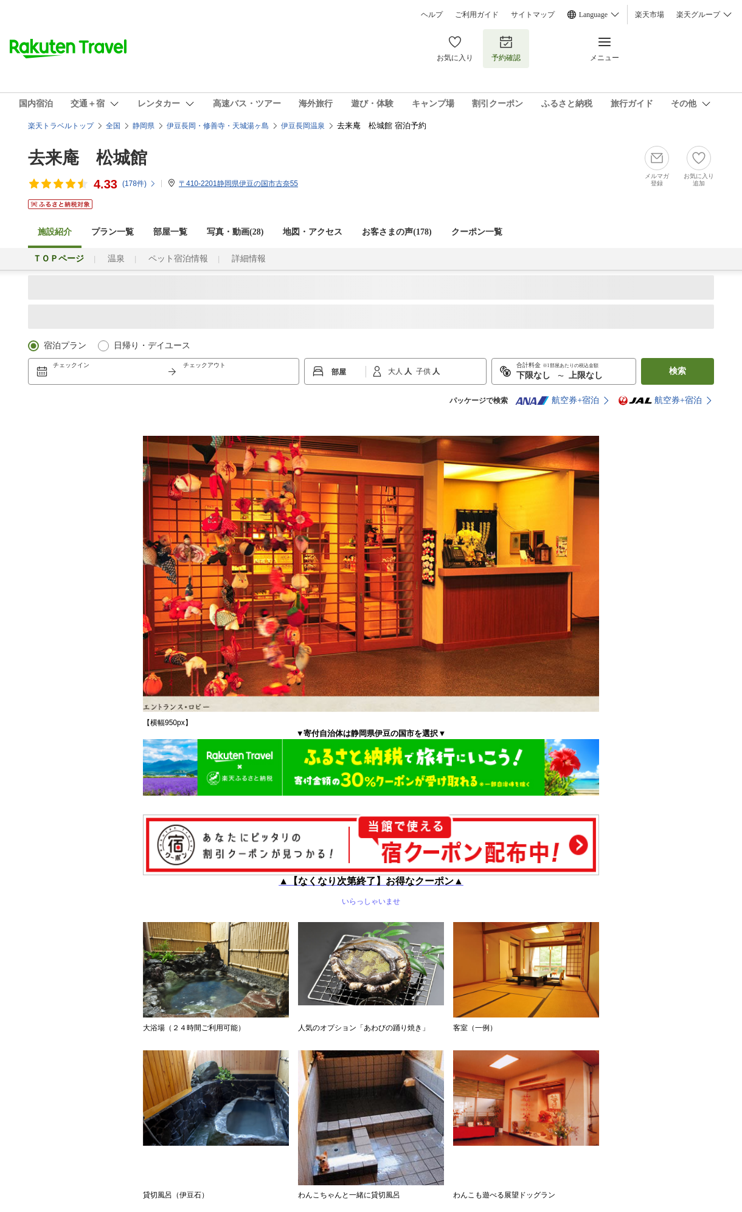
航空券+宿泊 (557, 400)
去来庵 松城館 (87, 157)
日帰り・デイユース (152, 345)
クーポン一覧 (476, 231)
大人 (396, 371)
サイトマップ (533, 14)
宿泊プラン (65, 345)
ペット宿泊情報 (178, 258)
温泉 (116, 258)
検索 (677, 371)
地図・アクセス (312, 231)
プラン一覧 (112, 231)
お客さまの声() (396, 231)
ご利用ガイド (477, 14)
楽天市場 (649, 14)
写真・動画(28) (235, 231)
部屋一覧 (170, 231)
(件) (139, 183)
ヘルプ (432, 14)
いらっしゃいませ (371, 887)
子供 (424, 371)
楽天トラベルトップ (61, 126)
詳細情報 (249, 258)
